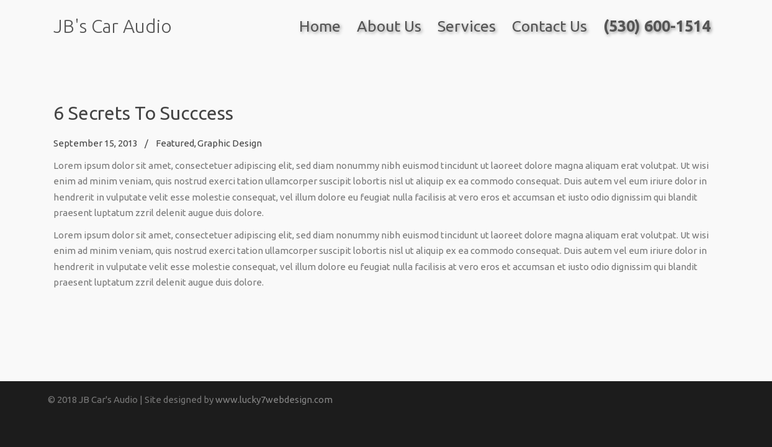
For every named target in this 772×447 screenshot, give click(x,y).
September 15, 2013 (95, 143)
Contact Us (549, 26)
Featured (175, 143)
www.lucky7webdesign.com (274, 399)
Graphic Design (229, 143)
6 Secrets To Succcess (143, 113)
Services (467, 26)
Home (320, 26)
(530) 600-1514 (657, 26)
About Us (389, 26)
